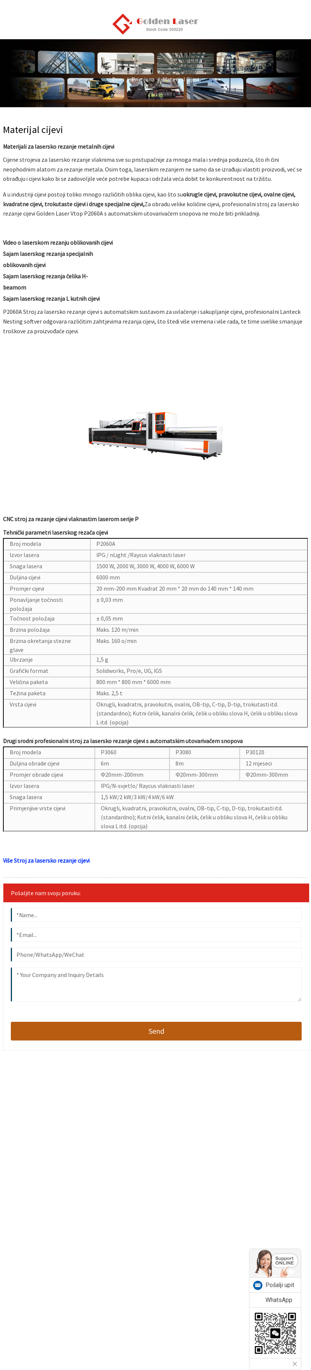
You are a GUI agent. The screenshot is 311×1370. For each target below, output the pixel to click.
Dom (118, 79)
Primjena (143, 79)
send (156, 1031)
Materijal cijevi (181, 79)
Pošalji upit (279, 1285)
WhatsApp (278, 1299)
